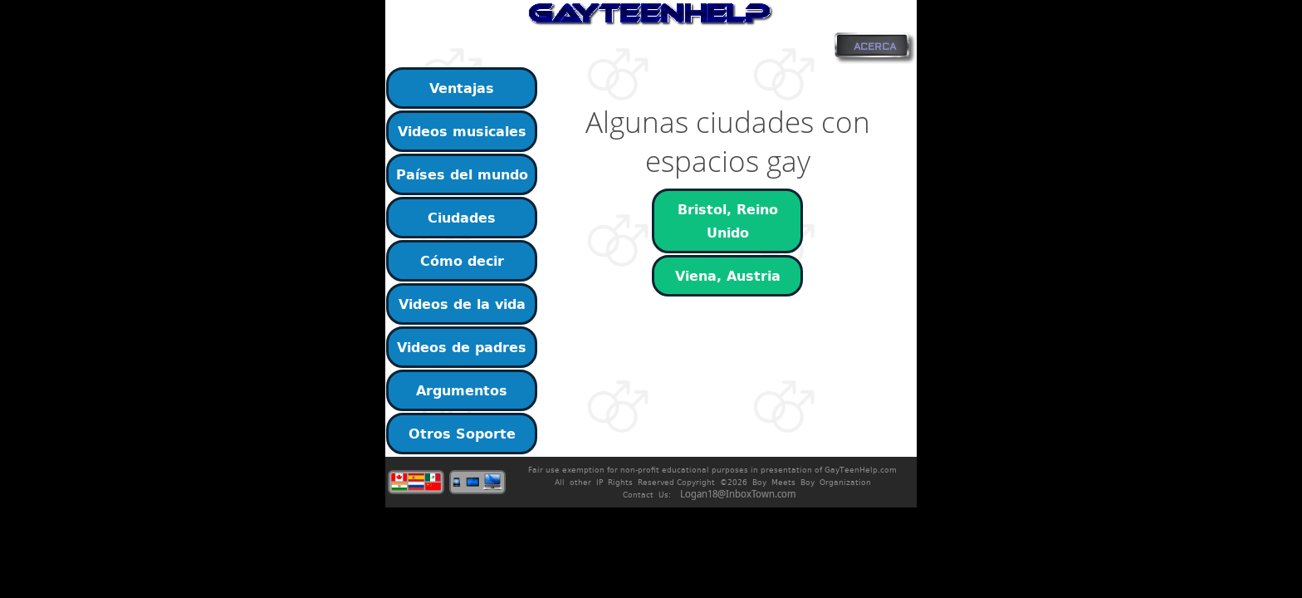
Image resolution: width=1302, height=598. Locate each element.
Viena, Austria (728, 275)
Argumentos (461, 390)
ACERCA (875, 47)
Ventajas (461, 88)
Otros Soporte (462, 433)
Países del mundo (462, 174)
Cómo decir (462, 260)
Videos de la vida (462, 304)
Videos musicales (462, 131)
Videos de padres (461, 347)
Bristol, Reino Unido (728, 221)
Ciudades (462, 217)
